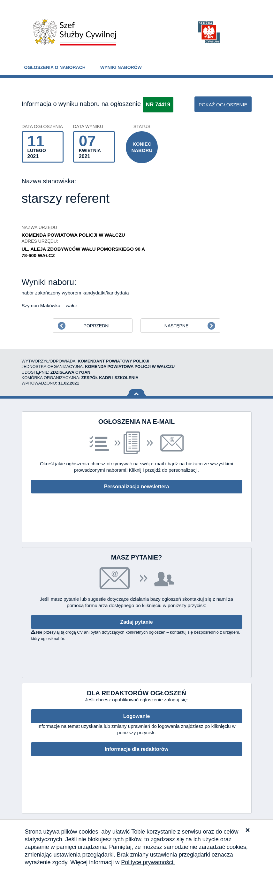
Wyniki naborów (121, 67)
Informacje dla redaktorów (136, 749)
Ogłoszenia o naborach (55, 67)
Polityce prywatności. (148, 862)
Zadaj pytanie (136, 622)
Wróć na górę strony (136, 393)
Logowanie (136, 716)
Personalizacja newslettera (136, 486)
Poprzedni (97, 325)
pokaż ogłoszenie (223, 104)
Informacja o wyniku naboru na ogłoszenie (81, 103)
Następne (176, 325)
